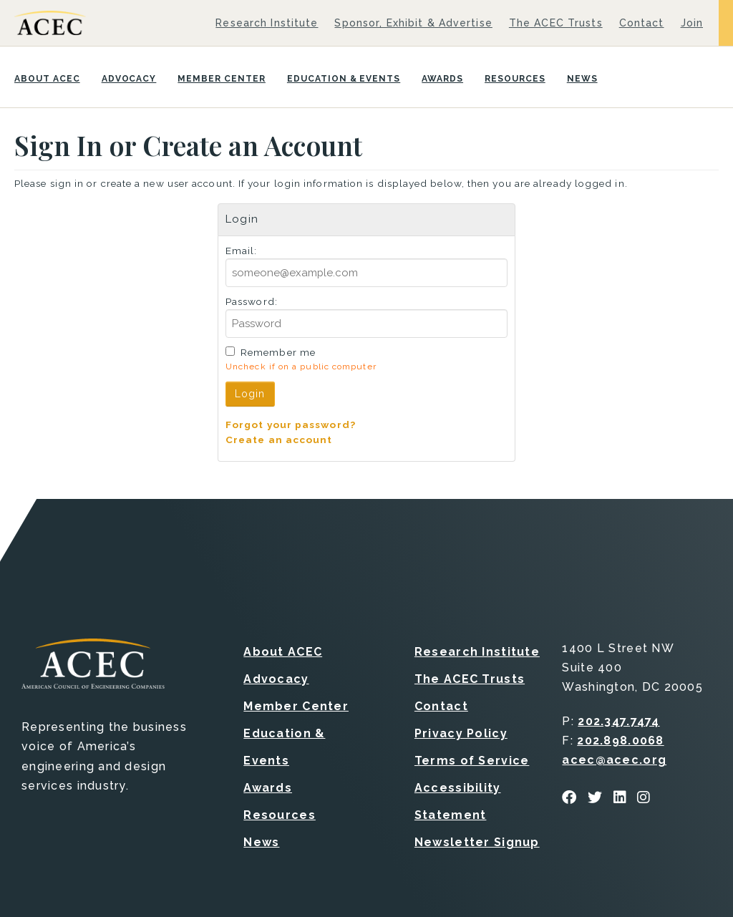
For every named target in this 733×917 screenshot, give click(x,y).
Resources (515, 79)
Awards (442, 79)
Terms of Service (471, 760)
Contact (641, 23)
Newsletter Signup (477, 842)
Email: (241, 250)
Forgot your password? (290, 424)
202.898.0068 (620, 740)
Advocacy (129, 79)
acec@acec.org (614, 760)
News (582, 79)
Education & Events (343, 79)
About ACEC (47, 79)
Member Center (222, 79)
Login (250, 393)
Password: (251, 301)
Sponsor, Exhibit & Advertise (413, 23)
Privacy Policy (461, 733)
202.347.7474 (618, 721)
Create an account (279, 439)
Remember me (278, 352)
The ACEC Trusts (556, 23)
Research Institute (266, 23)
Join (692, 23)
